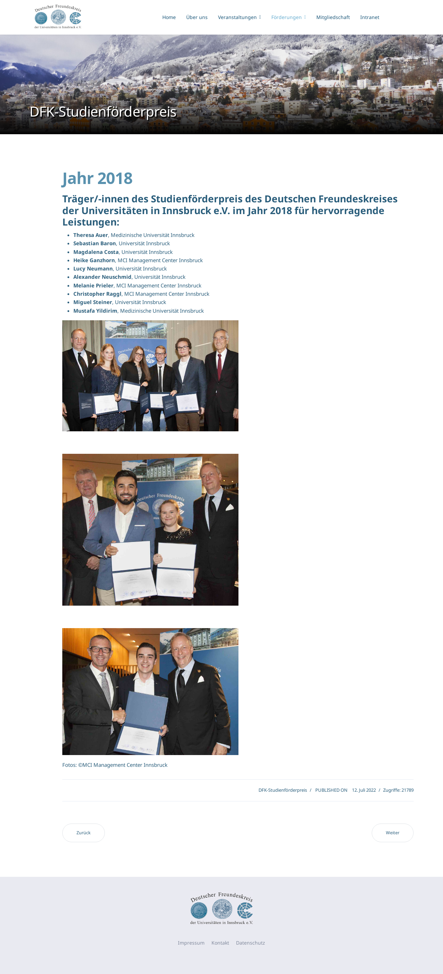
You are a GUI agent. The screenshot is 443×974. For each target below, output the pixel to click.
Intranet (369, 17)
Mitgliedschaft (333, 17)
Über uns (197, 17)
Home (169, 17)
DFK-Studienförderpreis (283, 790)
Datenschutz (250, 942)
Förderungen (286, 17)
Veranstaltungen (237, 17)
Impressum (191, 942)
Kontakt (220, 942)
